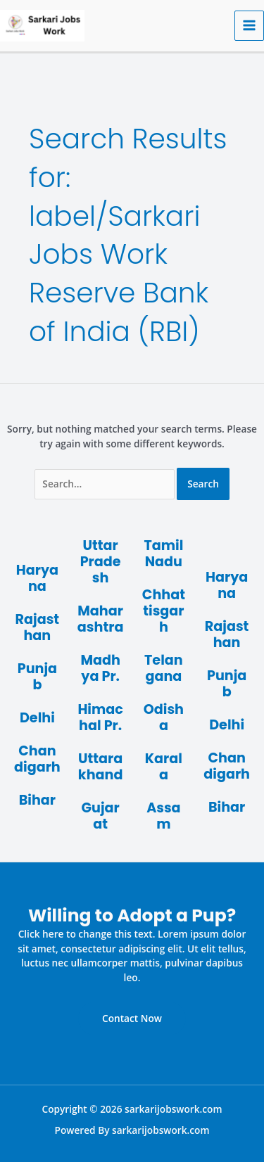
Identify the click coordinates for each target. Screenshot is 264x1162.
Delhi (37, 717)
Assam (163, 816)
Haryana (37, 578)
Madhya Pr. (100, 668)
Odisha (164, 717)
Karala (163, 766)
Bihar (37, 800)
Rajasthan (37, 627)
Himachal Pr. (100, 717)
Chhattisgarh (163, 611)
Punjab (37, 676)
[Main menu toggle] (249, 26)
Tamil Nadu (163, 553)
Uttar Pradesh (100, 561)
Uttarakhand (100, 766)
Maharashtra (100, 619)
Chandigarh (37, 759)
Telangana (163, 668)
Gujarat (100, 816)
